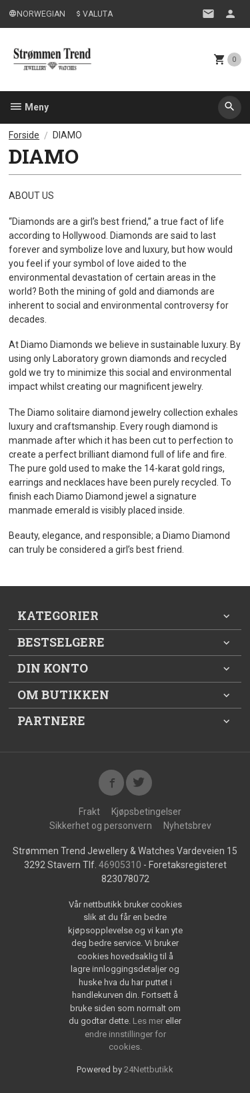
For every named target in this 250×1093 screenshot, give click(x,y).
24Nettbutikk (148, 1069)
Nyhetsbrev (187, 825)
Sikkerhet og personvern (100, 825)
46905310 (120, 864)
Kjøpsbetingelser (146, 811)
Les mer (149, 1021)
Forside (24, 135)
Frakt (89, 811)
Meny (29, 107)
